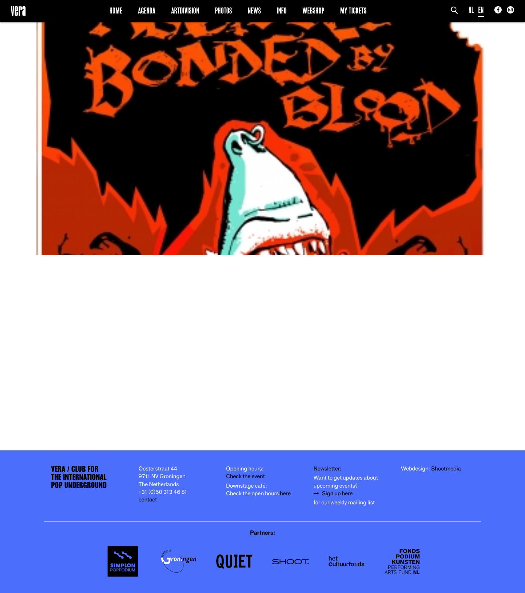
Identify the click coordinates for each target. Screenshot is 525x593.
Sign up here (337, 493)
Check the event (245, 476)
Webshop (313, 10)
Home (115, 10)
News (254, 10)
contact (148, 500)
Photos (223, 10)
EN (481, 10)
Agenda (146, 10)
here (285, 493)
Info (282, 10)
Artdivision (185, 10)
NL (471, 10)
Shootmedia (446, 469)
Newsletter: (327, 469)
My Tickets (353, 10)
